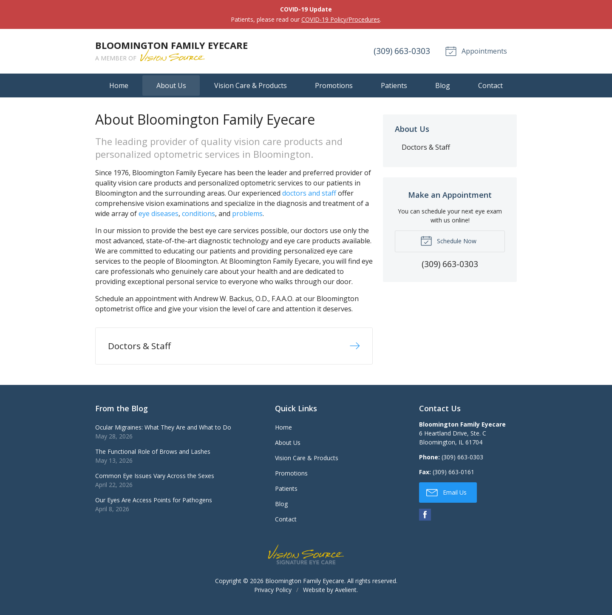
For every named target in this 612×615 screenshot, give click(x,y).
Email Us (446, 495)
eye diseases (158, 213)
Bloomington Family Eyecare (304, 584)
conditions (198, 213)
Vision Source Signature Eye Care (306, 557)
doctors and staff (309, 193)
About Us (171, 85)
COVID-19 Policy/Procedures (340, 19)
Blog (442, 85)
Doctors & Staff (426, 147)
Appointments (475, 51)
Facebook (425, 518)
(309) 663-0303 (400, 51)
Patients (394, 85)
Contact (490, 85)
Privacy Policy (273, 593)
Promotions (334, 85)
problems (247, 213)
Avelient (346, 593)
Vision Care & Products (250, 85)
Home (118, 85)
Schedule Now (448, 240)
